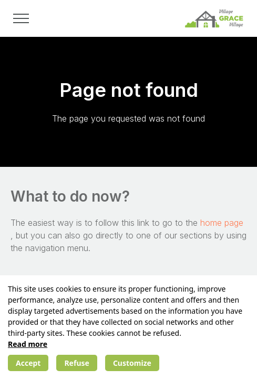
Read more (27, 344)
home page (221, 222)
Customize (132, 363)
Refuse (76, 363)
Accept (28, 363)
